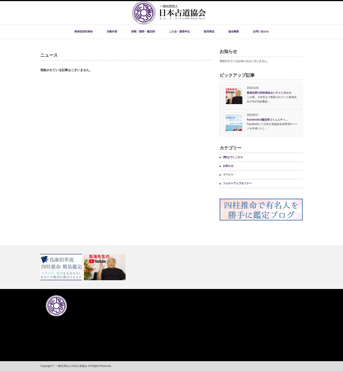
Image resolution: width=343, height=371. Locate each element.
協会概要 (233, 31)
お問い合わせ (261, 31)
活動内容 (112, 31)
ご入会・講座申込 (179, 31)
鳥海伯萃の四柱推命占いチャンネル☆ (269, 92)
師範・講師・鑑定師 (143, 31)
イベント (228, 174)
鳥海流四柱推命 (83, 31)
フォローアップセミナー (237, 183)
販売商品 (209, 31)
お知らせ (228, 165)
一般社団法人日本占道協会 (71, 366)
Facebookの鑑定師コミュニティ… (267, 119)
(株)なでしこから (233, 157)
